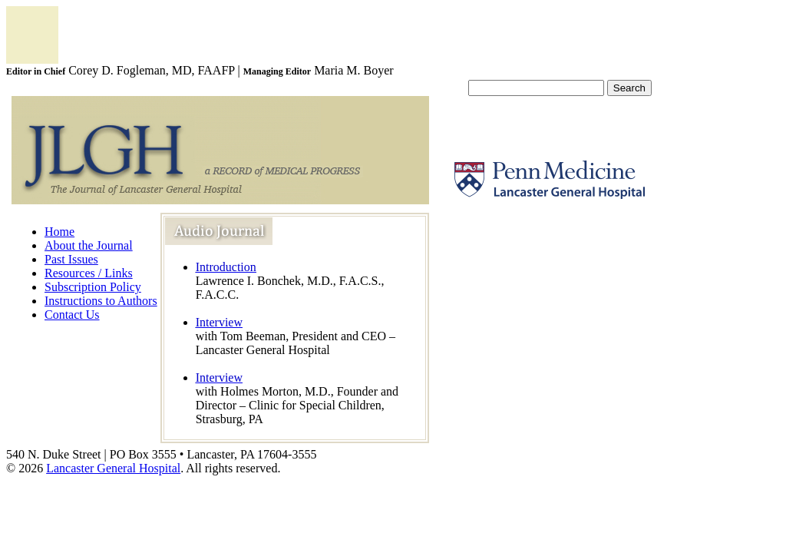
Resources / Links (89, 273)
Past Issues (71, 259)
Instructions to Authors (101, 300)
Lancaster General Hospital (113, 468)
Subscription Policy (93, 286)
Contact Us (72, 314)
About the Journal (89, 245)
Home (59, 231)
